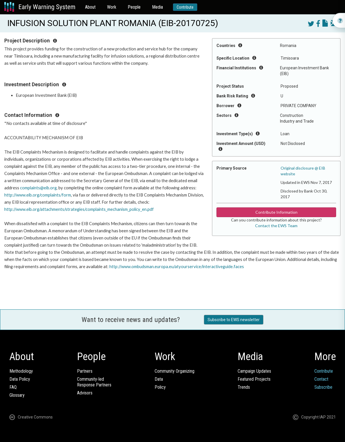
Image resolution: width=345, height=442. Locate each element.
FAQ (13, 387)
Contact (321, 379)
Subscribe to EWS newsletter (234, 319)
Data (159, 379)
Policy (160, 387)
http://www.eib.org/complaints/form (37, 194)
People (134, 7)
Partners (84, 371)
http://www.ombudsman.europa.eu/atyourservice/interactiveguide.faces (176, 266)
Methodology (21, 371)
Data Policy (19, 379)
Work (111, 7)
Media (157, 7)
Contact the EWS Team (276, 225)
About (90, 7)
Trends (244, 387)
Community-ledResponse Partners (94, 382)
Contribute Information (276, 212)
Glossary (17, 395)
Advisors (84, 393)
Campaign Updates (254, 371)
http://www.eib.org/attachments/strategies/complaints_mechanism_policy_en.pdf (79, 209)
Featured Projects (254, 379)
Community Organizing (174, 371)
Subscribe (323, 387)
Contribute (185, 7)
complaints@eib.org (38, 187)
